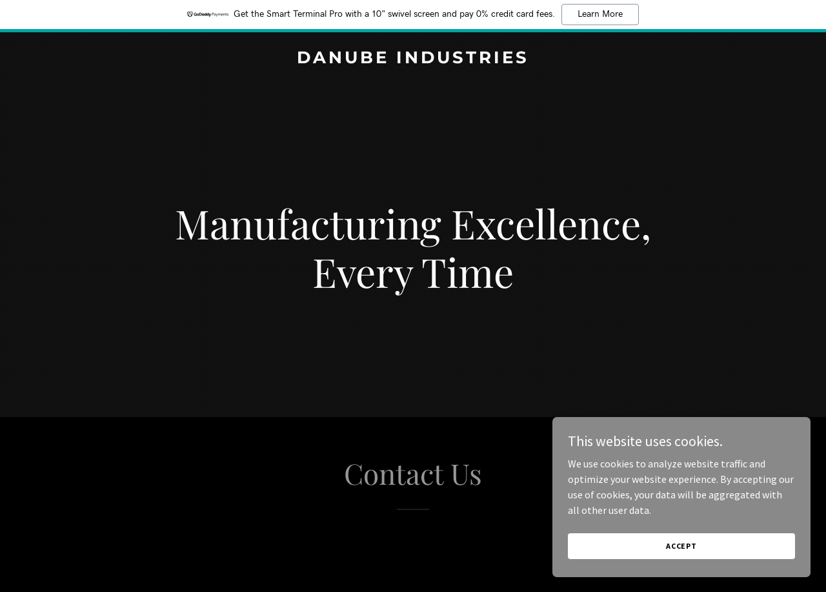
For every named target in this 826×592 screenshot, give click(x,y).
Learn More (600, 14)
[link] (413, 59)
